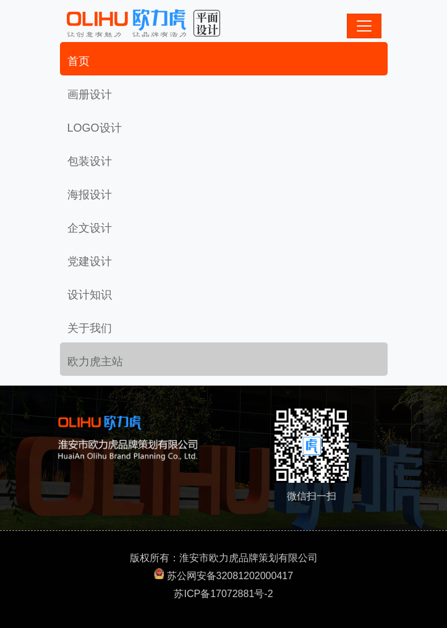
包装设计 (89, 161)
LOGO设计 (94, 128)
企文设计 (89, 228)
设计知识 (89, 295)
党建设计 (89, 261)
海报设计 (89, 195)
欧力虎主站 (95, 361)
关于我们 (89, 328)
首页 (78, 61)
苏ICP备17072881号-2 (223, 593)
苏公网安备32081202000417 (230, 576)
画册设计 (89, 94)
